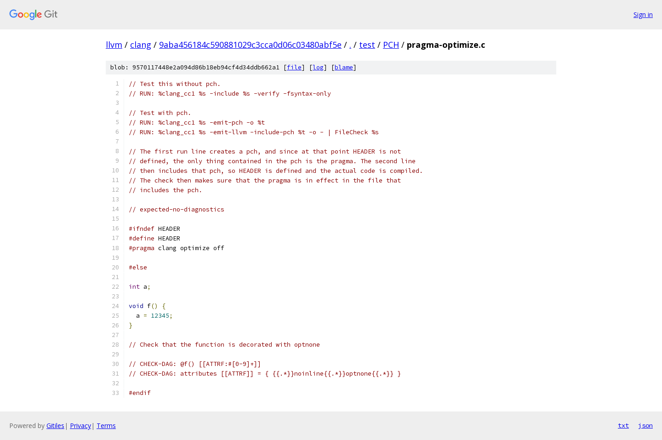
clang (140, 44)
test (367, 44)
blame (344, 67)
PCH (391, 44)
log (318, 67)
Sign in (643, 14)
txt (623, 425)
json (645, 425)
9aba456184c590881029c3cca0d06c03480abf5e (250, 44)
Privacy (80, 425)
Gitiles (55, 425)
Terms (106, 425)
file (294, 67)
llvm (114, 44)
